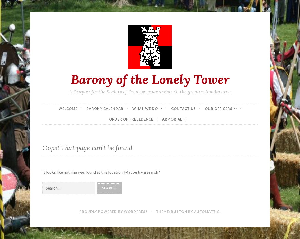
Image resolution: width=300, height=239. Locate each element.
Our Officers (218, 109)
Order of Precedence (131, 119)
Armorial (172, 119)
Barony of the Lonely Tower (150, 79)
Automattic (207, 212)
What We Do (145, 109)
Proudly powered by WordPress (113, 212)
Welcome (68, 109)
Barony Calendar (104, 109)
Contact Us (183, 109)
